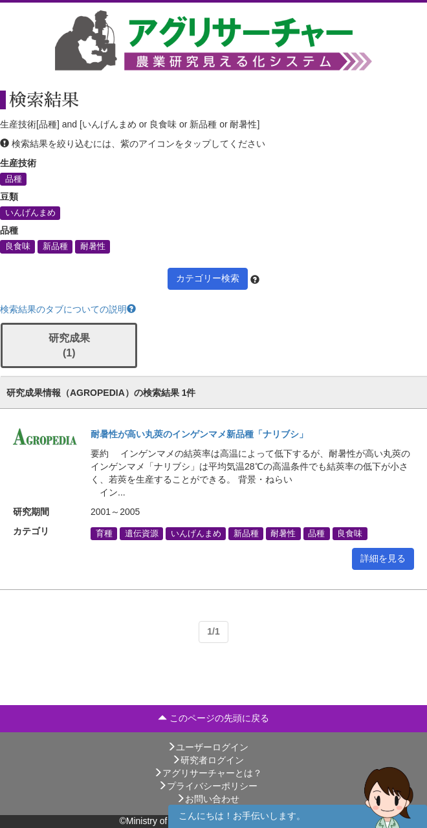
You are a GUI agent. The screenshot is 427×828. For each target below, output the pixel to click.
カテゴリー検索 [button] (207, 278)
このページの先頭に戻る (213, 718)
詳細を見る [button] (383, 558)
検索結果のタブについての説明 (68, 309)
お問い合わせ (207, 799)
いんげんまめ (30, 212)
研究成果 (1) (69, 345)
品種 (13, 179)
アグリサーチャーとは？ (207, 773)
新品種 (55, 246)
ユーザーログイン (207, 747)
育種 (104, 533)
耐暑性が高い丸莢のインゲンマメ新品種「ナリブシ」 (199, 434)
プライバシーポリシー (207, 786)
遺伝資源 (142, 533)
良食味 (17, 246)
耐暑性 (92, 246)
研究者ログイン (207, 760)
